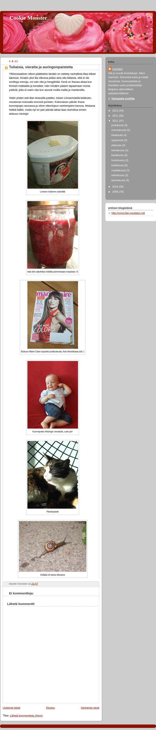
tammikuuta (118, 180)
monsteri (117, 69)
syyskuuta (117, 140)
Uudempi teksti (11, 707)
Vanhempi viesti (90, 707)
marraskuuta (119, 130)
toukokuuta (118, 160)
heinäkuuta (118, 150)
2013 (115, 110)
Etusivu (50, 707)
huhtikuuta (117, 165)
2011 (115, 120)
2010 (115, 186)
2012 (115, 115)
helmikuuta (118, 175)
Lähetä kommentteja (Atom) (26, 715)
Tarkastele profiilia (123, 98)
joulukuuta (117, 125)
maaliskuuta (118, 170)
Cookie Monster (28, 18)
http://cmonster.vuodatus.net (128, 213)
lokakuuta (117, 135)
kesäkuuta (117, 155)
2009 (115, 191)
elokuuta (116, 145)
